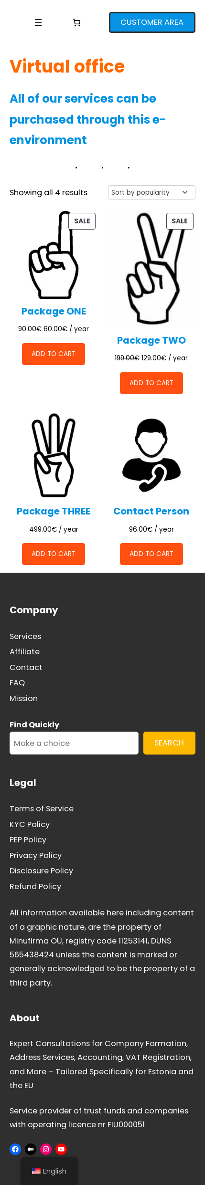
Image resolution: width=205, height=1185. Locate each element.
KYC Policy (30, 824)
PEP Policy (28, 839)
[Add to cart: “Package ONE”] (53, 354)
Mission (24, 698)
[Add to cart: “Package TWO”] (151, 383)
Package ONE (54, 311)
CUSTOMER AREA (151, 22)
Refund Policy (35, 886)
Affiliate (25, 651)
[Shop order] (151, 192)
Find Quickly (34, 724)
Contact (26, 667)
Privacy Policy (36, 855)
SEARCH (169, 742)
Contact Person (151, 511)
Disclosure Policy (41, 870)
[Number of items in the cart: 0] (76, 22)
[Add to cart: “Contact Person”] (151, 554)
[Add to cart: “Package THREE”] (53, 554)
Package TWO (151, 340)
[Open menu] (38, 22)
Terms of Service (42, 808)
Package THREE (53, 511)
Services (25, 636)
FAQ (17, 682)
